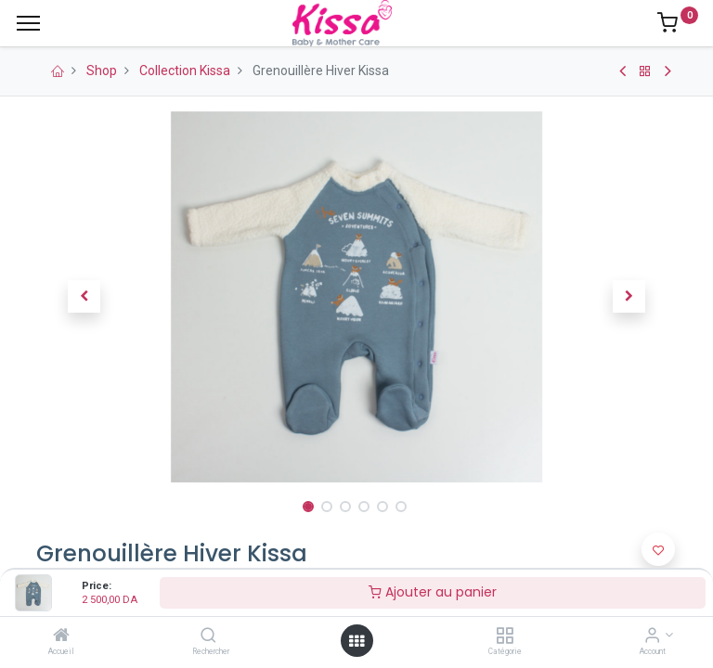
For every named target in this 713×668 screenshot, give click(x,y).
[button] (84, 297)
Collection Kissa (184, 70)
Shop (101, 70)
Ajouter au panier (433, 592)
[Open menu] (356, 641)
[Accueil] (61, 636)
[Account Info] (652, 636)
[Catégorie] (504, 636)
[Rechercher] (208, 636)
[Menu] (28, 23)
